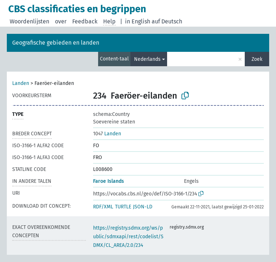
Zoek (257, 59)
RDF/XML (103, 207)
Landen (20, 83)
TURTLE (123, 207)
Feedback (84, 21)
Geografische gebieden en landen (55, 42)
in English (137, 21)
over (60, 21)
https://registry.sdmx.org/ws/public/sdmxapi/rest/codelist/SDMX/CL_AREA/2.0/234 (128, 236)
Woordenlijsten (29, 21)
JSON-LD (142, 207)
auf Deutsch (167, 21)
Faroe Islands (108, 181)
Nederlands (147, 59)
